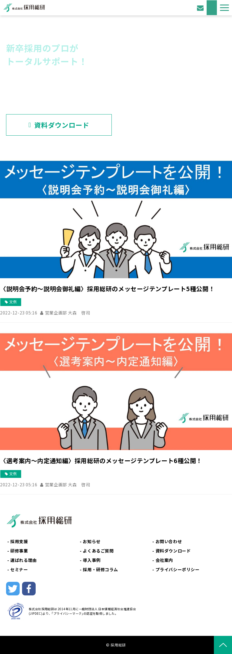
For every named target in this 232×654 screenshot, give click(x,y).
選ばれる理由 (23, 560)
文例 (13, 301)
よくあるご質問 (98, 551)
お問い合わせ (201, 7)
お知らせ (91, 541)
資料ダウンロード (212, 7)
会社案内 (164, 560)
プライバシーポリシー (178, 569)
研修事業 (19, 551)
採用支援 (19, 541)
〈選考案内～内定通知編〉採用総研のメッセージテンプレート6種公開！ (101, 460)
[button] (224, 7)
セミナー (19, 569)
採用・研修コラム (100, 569)
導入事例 (91, 560)
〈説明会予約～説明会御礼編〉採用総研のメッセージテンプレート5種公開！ (107, 288)
